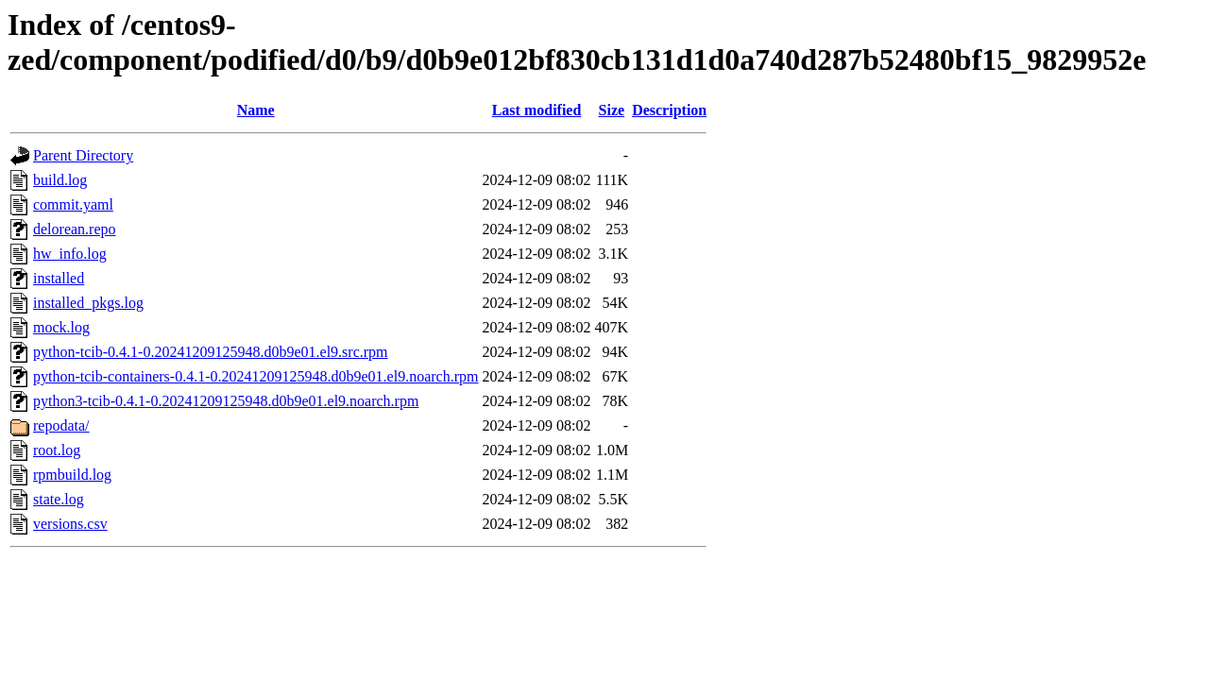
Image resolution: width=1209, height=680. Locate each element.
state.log (58, 499)
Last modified (537, 110)
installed (58, 278)
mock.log (61, 327)
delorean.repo (74, 229)
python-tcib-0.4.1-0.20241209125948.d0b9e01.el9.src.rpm (210, 352)
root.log (56, 450)
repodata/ (61, 425)
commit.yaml (73, 204)
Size (612, 110)
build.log (60, 180)
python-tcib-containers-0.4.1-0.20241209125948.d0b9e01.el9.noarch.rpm (255, 376)
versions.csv (70, 524)
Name (256, 110)
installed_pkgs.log (88, 303)
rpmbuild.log (72, 475)
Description (669, 110)
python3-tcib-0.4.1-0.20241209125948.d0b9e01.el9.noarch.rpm (225, 401)
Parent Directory (83, 155)
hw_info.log (70, 254)
